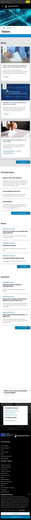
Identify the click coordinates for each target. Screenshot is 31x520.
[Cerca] (29, 6)
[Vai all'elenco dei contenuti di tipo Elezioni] (6, 76)
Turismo (2, 477)
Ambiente (3, 485)
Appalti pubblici (4, 473)
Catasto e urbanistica (5, 475)
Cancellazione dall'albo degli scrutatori (13, 258)
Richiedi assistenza (10, 412)
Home (3, 27)
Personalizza (15, 513)
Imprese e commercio (5, 471)
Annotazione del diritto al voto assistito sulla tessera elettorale (15, 232)
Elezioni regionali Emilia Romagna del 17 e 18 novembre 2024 (14, 140)
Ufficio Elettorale (7, 202)
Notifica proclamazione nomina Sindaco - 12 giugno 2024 (15, 315)
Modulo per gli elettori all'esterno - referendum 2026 (12, 285)
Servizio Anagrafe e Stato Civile (11, 191)
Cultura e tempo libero (5, 467)
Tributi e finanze (4, 483)
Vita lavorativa (4, 469)
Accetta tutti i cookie (15, 517)
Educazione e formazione (6, 481)
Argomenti (9, 27)
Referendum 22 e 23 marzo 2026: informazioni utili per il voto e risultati (15, 103)
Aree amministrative (5, 448)
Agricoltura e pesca (5, 491)
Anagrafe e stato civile (6, 465)
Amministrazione (5, 442)
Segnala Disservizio (10, 420)
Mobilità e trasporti (5, 479)
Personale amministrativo (6, 456)
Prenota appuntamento (11, 414)
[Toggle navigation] (2, 6)
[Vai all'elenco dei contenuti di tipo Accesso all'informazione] (8, 153)
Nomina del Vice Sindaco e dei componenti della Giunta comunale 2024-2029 (14, 299)
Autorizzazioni (4, 489)
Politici (2, 454)
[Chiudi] (29, 494)
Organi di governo (4, 445)
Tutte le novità (23, 162)
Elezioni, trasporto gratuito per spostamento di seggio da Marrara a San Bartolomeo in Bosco (15, 66)
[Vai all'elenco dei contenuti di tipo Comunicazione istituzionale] (9, 151)
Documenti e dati (4, 458)
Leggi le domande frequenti (12, 410)
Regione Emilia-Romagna (5, 1)
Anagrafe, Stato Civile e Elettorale (12, 178)
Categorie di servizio (6, 461)
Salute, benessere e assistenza (7, 487)
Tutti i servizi (23, 266)
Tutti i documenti (22, 328)
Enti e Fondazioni (4, 452)
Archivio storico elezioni (9, 245)
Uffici (2, 450)
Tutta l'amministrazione (20, 213)
